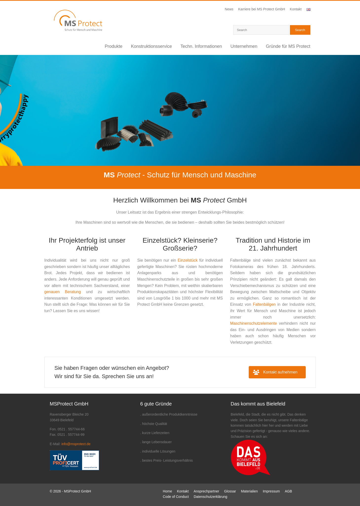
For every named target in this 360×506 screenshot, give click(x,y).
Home (167, 491)
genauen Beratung (62, 292)
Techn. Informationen (201, 46)
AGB (288, 491)
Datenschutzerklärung (210, 497)
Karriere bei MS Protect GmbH (261, 9)
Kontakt (296, 9)
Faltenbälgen (264, 304)
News (229, 9)
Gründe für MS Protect (288, 46)
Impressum (271, 491)
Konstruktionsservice (151, 46)
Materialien (249, 491)
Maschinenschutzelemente (253, 323)
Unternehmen (243, 46)
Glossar (230, 491)
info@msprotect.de (76, 444)
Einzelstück (188, 260)
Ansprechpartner (206, 491)
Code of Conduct (176, 497)
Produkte (113, 46)
